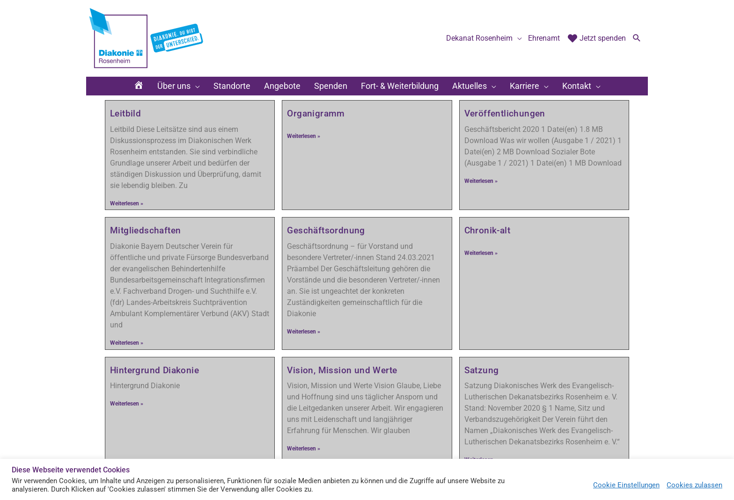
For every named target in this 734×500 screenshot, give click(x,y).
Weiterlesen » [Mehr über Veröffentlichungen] (481, 181)
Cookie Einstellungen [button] (626, 485)
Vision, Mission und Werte (342, 370)
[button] (637, 38)
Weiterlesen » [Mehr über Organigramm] (303, 136)
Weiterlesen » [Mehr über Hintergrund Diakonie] (126, 403)
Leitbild (125, 113)
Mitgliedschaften (145, 230)
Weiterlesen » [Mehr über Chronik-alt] (481, 253)
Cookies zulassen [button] (694, 485)
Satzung (481, 370)
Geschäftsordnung (326, 230)
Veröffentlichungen (504, 113)
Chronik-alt (487, 230)
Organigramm (316, 113)
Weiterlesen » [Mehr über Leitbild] (126, 203)
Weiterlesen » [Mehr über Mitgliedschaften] (126, 343)
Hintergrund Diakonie (154, 370)
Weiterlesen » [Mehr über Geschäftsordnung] (303, 331)
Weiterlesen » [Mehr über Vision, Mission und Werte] (303, 448)
